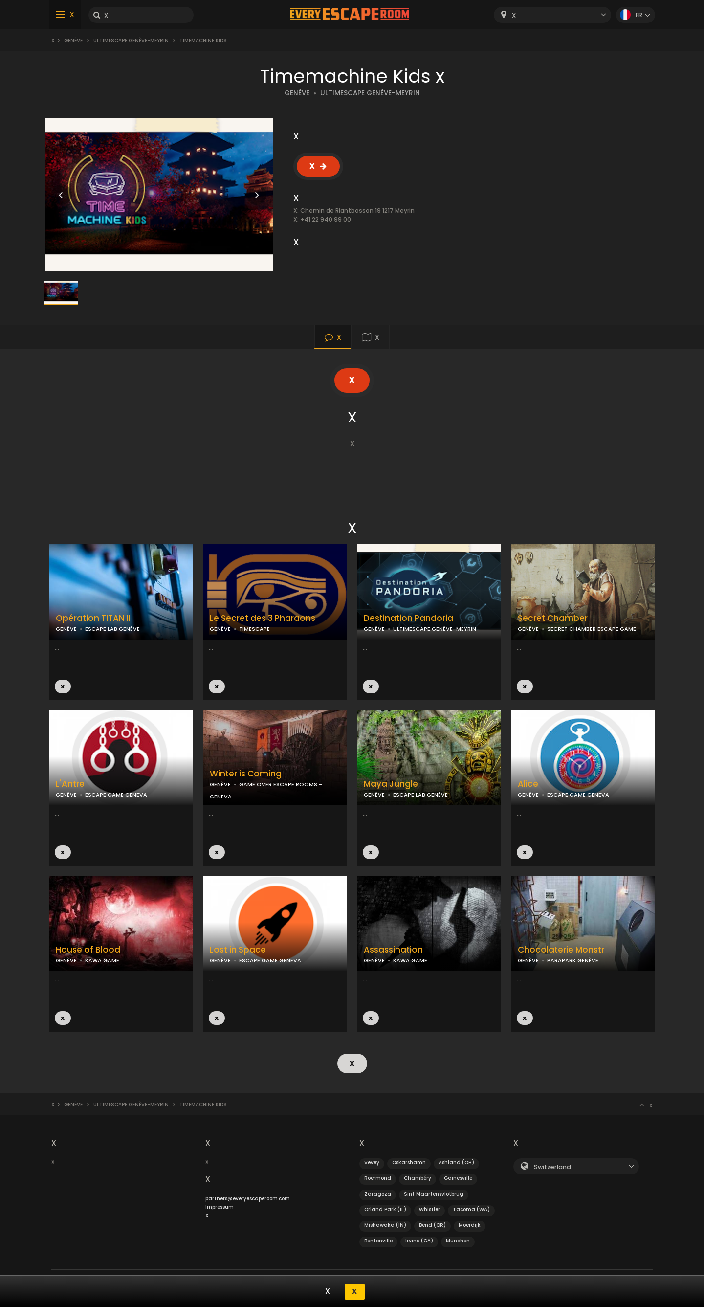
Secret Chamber (553, 618)
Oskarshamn (409, 1162)
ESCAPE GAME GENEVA (116, 794)
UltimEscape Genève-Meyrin (131, 40)
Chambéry (417, 1177)
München (458, 1240)
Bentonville (378, 1240)
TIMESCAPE (254, 629)
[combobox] (552, 15)
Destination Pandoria (408, 618)
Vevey (371, 1162)
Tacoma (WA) (471, 1209)
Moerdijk (470, 1224)
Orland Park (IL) (385, 1209)
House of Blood (88, 950)
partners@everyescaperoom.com (247, 1198)
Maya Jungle (391, 784)
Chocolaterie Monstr (561, 950)
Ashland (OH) (456, 1162)
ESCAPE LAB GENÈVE (112, 629)
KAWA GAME (102, 960)
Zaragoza (377, 1193)
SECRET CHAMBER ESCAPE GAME (591, 629)
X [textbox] (514, 15)
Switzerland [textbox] (552, 1166)
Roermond (377, 1177)
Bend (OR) (432, 1224)
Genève (73, 40)
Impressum (219, 1206)
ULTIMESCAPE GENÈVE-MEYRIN (370, 93)
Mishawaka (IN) (385, 1224)
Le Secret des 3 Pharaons (262, 618)
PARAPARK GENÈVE (572, 960)
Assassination (393, 950)
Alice (528, 784)
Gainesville (458, 1177)
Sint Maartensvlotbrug (433, 1193)
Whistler (429, 1209)
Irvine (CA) (419, 1240)
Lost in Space (238, 950)
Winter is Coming (246, 774)
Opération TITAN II (93, 618)
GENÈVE (297, 93)
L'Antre (70, 784)
